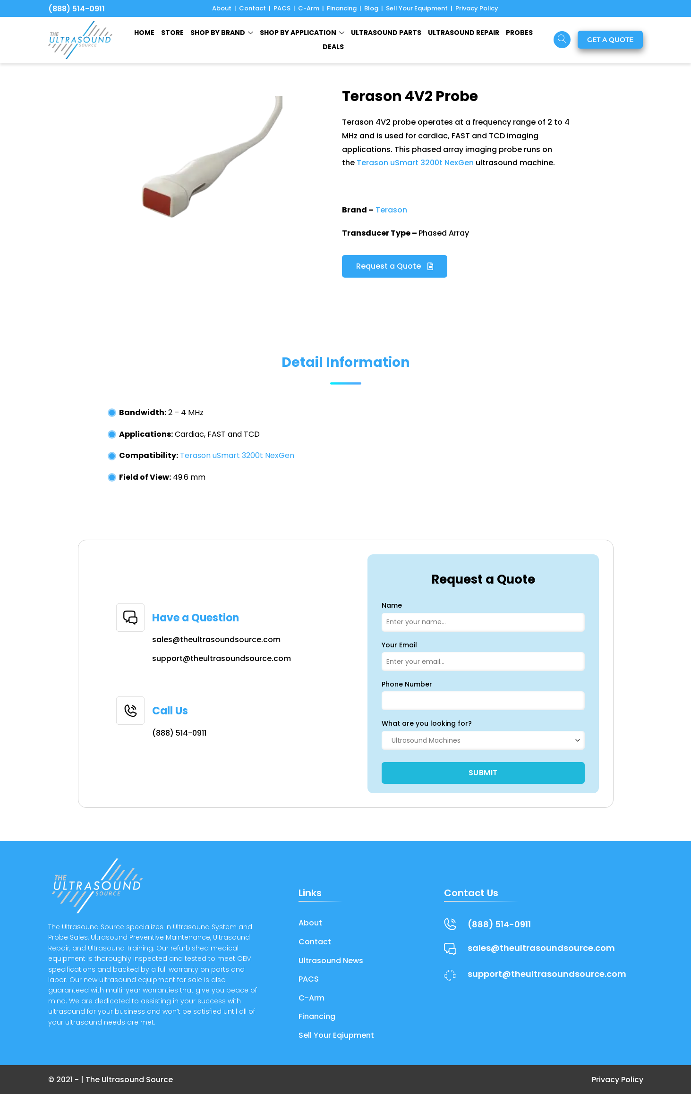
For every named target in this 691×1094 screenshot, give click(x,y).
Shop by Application (302, 32)
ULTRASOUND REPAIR (463, 32)
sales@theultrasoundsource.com (216, 639)
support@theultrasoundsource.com (221, 658)
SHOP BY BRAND (221, 32)
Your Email (399, 645)
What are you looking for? (427, 723)
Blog (371, 8)
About (221, 8)
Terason (391, 209)
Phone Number (407, 684)
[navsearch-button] (562, 39)
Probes (519, 32)
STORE (172, 32)
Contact (252, 8)
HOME (144, 32)
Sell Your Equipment (417, 8)
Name (392, 605)
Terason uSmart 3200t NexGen (415, 162)
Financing (342, 8)
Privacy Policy (476, 8)
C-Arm (308, 8)
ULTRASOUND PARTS (386, 32)
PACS (281, 8)
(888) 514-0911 (76, 8)
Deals (333, 46)
